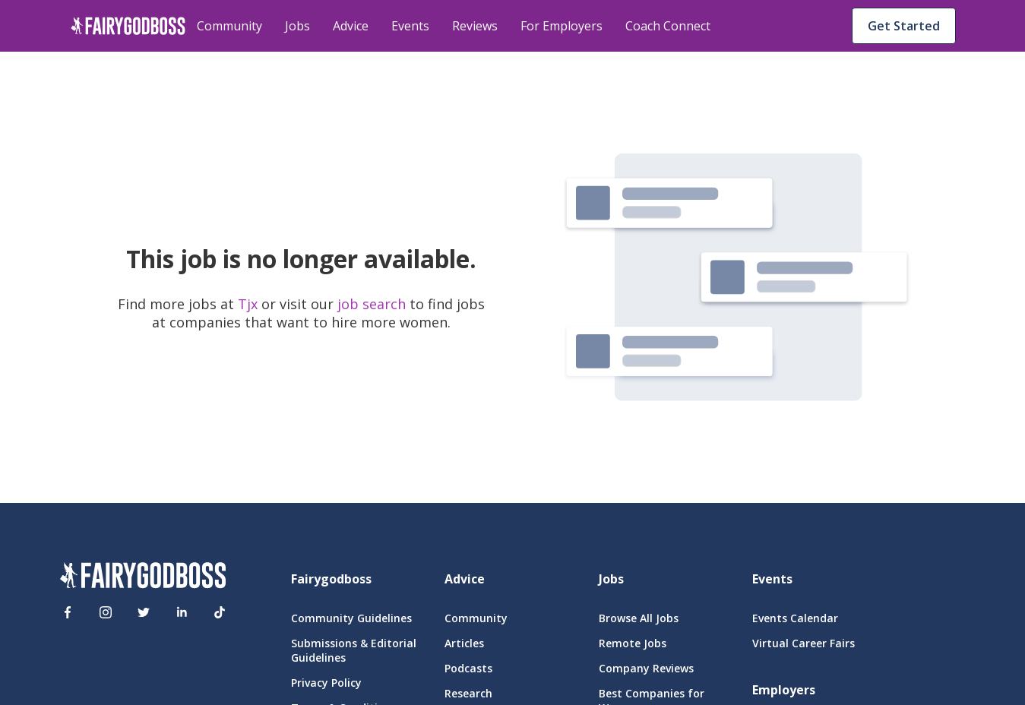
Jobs (297, 25)
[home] (128, 26)
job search (371, 304)
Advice (351, 25)
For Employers (561, 25)
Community (229, 25)
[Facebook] (67, 612)
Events (410, 25)
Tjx (249, 304)
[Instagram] (105, 612)
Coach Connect (667, 25)
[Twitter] (143, 612)
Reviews (475, 25)
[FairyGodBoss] (143, 577)
